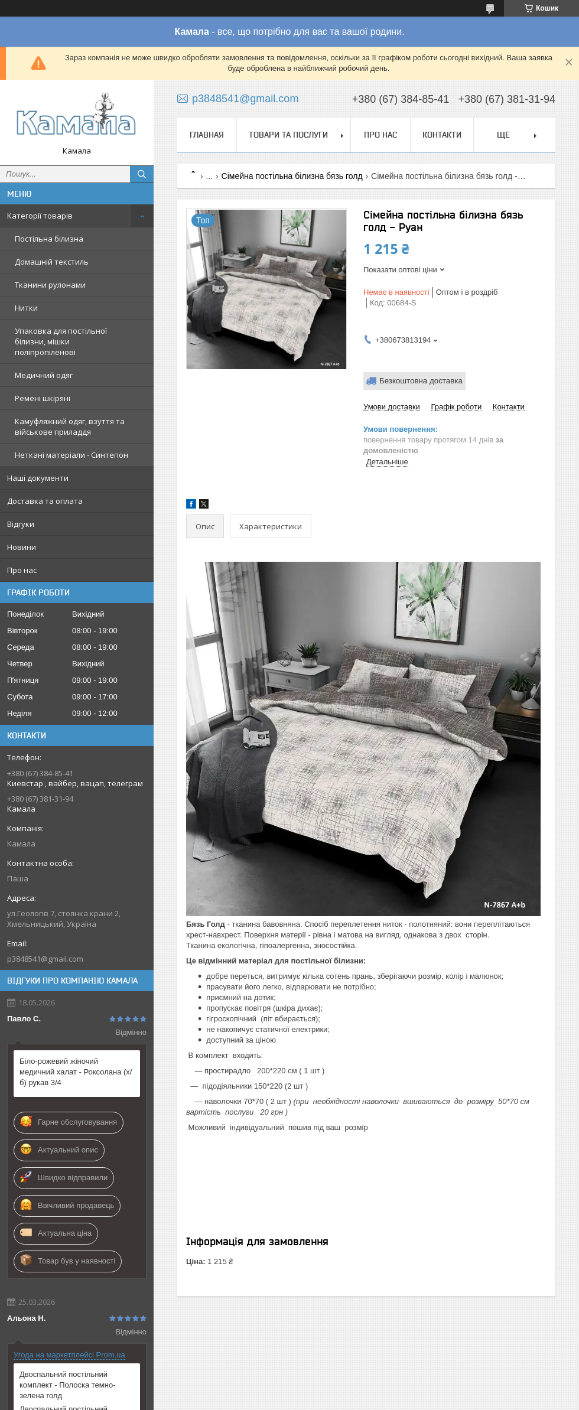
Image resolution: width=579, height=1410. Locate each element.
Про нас (22, 570)
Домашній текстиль (52, 261)
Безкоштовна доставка (421, 380)
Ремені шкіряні (42, 398)
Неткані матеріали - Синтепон (71, 455)
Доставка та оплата (45, 501)
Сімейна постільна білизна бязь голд (292, 176)
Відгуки (20, 524)
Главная (207, 134)
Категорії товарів (40, 215)
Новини (21, 547)
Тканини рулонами (50, 284)
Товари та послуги (288, 134)
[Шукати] (142, 174)
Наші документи (38, 478)
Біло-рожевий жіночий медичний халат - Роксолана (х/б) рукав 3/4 (75, 1072)
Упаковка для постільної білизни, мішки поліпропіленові (61, 341)
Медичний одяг (44, 375)
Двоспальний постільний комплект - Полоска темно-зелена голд (67, 1385)
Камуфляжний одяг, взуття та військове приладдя (70, 426)
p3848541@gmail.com (45, 958)
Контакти (441, 134)
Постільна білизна (49, 238)
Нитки (26, 307)
